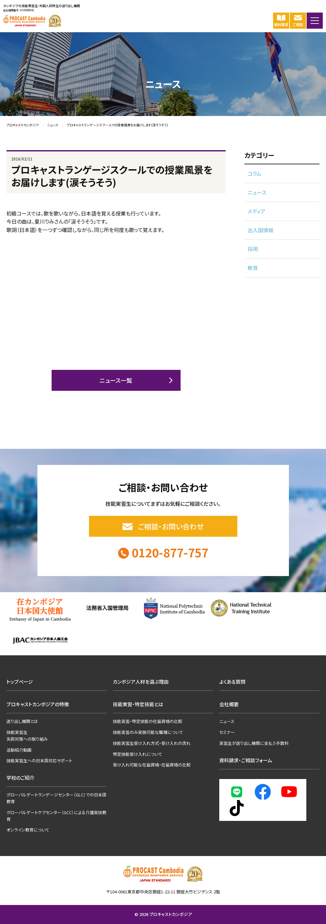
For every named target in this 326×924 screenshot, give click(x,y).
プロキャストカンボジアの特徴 (37, 704)
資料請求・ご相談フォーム (245, 760)
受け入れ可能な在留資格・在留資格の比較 (152, 765)
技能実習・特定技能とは (138, 704)
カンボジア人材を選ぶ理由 (141, 681)
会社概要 (229, 704)
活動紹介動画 (19, 750)
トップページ (19, 681)
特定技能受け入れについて (137, 754)
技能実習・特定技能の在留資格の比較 (147, 721)
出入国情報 (260, 230)
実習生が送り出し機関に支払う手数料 (254, 743)
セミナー (227, 732)
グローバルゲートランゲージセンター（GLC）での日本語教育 (56, 798)
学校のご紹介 (20, 777)
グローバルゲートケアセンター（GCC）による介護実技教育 (56, 815)
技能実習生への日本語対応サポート (39, 760)
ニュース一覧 (116, 380)
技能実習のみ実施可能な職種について (148, 732)
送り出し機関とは (22, 721)
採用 (253, 249)
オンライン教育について (27, 830)
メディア (256, 211)
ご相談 (298, 20)
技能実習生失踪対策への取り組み (27, 735)
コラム (255, 173)
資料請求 (281, 20)
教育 (253, 268)
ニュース (257, 192)
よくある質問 (232, 681)
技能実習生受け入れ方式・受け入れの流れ (152, 743)
